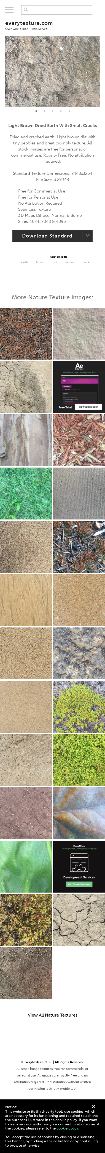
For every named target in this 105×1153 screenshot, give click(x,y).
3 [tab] (52, 111)
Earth (24, 262)
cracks (86, 262)
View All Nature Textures (52, 1015)
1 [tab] (36, 111)
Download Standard (47, 236)
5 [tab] (69, 111)
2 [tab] (44, 111)
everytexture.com (52, 25)
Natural (69, 262)
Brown (40, 262)
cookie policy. (67, 1128)
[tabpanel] (52, 71)
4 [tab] (61, 111)
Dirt (55, 262)
